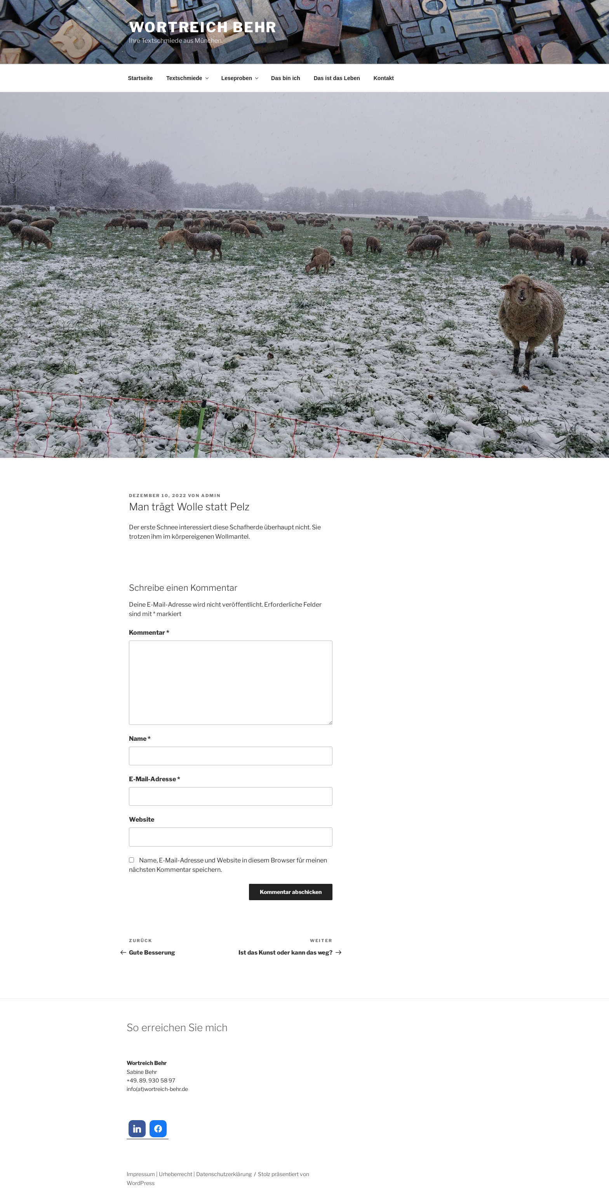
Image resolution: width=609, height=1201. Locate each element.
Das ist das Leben (337, 78)
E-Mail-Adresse (154, 779)
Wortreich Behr (203, 27)
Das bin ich (285, 78)
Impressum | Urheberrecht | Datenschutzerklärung (189, 1174)
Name (140, 738)
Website (141, 819)
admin (211, 495)
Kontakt (384, 78)
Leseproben (240, 78)
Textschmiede (187, 78)
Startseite (140, 78)
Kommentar (149, 632)
